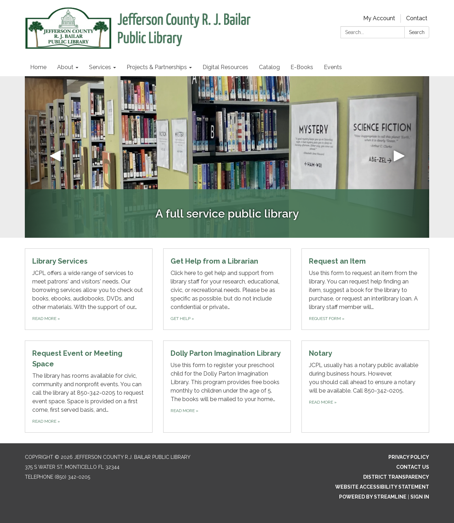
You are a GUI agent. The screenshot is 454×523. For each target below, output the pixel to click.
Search (417, 32)
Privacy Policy (408, 457)
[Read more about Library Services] (89, 289)
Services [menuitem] (100, 67)
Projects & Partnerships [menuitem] (157, 67)
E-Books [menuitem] (301, 67)
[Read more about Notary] (365, 387)
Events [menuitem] (333, 67)
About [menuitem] (65, 67)
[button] (55, 157)
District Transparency (396, 477)
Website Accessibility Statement (382, 487)
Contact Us (412, 467)
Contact (416, 18)
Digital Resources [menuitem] (225, 67)
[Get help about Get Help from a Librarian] (227, 289)
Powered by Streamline (372, 497)
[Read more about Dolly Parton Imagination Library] (227, 387)
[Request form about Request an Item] (365, 289)
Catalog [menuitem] (269, 67)
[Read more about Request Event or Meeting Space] (89, 387)
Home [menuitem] (38, 67)
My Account (379, 18)
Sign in (419, 497)
